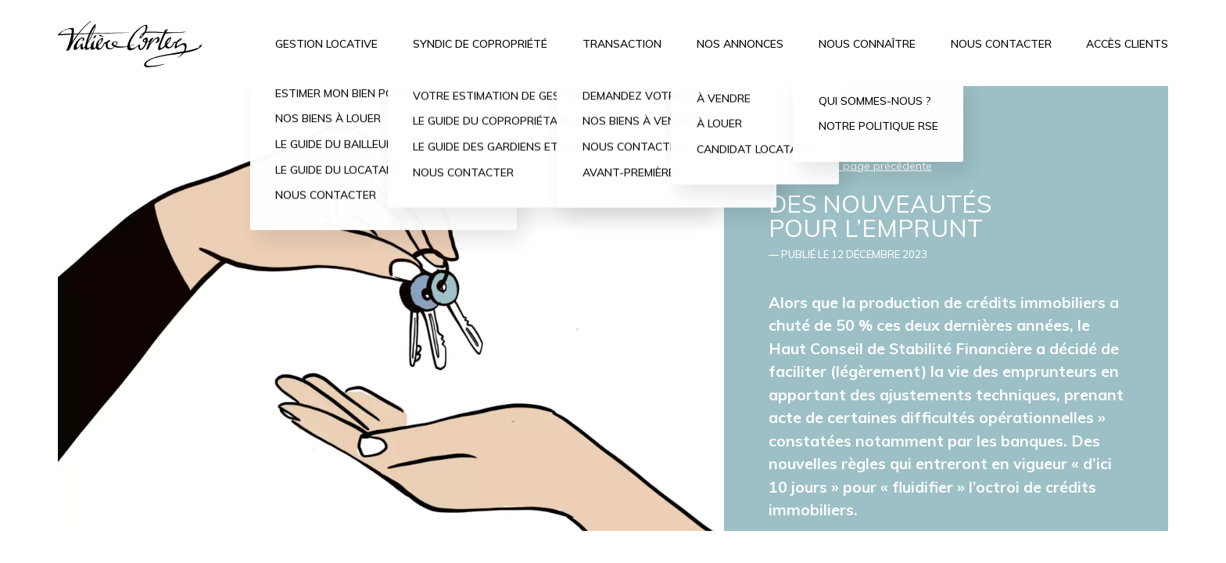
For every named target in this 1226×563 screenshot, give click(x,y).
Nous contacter (1001, 43)
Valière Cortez (130, 44)
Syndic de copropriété (480, 43)
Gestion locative (326, 43)
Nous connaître (867, 43)
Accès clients (1127, 43)
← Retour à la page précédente (850, 166)
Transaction (622, 43)
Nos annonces (740, 43)
